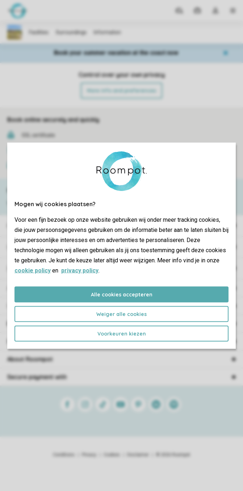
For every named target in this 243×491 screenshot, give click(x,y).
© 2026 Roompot (173, 454)
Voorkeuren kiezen (121, 333)
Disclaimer (138, 454)
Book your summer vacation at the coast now (116, 52)
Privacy (89, 454)
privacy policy (80, 270)
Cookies (112, 454)
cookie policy (32, 270)
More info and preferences (121, 90)
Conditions (64, 454)
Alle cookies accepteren (121, 294)
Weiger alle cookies (121, 314)
